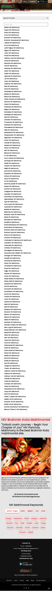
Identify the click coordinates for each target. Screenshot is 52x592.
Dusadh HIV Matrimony (12, 258)
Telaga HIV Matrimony (12, 366)
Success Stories (40, 581)
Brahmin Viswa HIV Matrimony (14, 230)
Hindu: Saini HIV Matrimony (13, 281)
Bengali (8, 520)
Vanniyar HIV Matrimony (12, 384)
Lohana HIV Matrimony (12, 297)
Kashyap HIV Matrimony (12, 68)
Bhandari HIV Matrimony (12, 220)
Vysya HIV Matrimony (11, 391)
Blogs (32, 581)
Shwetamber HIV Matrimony (14, 135)
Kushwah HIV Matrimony (12, 125)
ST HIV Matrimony (10, 156)
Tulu (16, 524)
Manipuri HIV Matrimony (12, 309)
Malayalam (18, 520)
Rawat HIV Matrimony (11, 353)
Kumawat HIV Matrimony (13, 289)
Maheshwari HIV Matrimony (13, 132)
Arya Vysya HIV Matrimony (13, 204)
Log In (25, 1)
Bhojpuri (34, 520)
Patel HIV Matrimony (11, 348)
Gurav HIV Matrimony (11, 276)
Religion (30, 512)
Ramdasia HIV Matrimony (13, 112)
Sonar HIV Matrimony (11, 140)
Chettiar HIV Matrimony (12, 248)
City (37, 512)
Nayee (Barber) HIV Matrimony (15, 330)
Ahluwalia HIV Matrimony (13, 91)
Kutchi (27, 529)
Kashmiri (43, 520)
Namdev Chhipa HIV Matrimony (15, 325)
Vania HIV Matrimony (11, 381)
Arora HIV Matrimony (11, 35)
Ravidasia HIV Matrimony (12, 115)
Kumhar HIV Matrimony (12, 189)
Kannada (19, 529)
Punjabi (29, 524)
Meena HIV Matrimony (12, 317)
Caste (22, 512)
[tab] (26, 18)
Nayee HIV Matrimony (11, 186)
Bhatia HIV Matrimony (11, 94)
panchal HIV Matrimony (12, 171)
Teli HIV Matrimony (10, 66)
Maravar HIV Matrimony (12, 312)
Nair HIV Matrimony (11, 150)
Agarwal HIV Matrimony (12, 76)
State (43, 512)
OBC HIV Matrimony (11, 338)
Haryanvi (10, 529)
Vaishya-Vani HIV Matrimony (14, 58)
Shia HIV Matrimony (11, 86)
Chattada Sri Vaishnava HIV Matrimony (17, 240)
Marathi (9, 524)
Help (27, 581)
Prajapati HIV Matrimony (12, 191)
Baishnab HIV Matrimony (12, 212)
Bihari (43, 529)
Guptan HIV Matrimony (12, 274)
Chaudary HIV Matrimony (13, 243)
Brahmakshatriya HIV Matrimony (15, 225)
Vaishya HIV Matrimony (12, 374)
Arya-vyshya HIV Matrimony (14, 158)
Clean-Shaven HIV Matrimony (14, 99)
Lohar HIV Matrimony (11, 299)
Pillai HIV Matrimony (11, 130)
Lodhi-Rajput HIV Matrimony (14, 48)
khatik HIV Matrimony (11, 163)
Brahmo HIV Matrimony (12, 235)
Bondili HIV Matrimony (11, 222)
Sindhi (27, 520)
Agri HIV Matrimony (11, 202)
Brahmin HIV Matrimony (12, 38)
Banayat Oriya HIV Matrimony (14, 215)
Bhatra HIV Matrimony (12, 97)
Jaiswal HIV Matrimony (12, 43)
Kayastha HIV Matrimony (13, 174)
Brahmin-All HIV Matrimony (13, 402)
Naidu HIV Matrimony (11, 320)
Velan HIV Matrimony (11, 386)
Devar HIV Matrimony (11, 148)
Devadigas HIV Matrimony (13, 250)
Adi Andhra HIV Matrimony (13, 197)
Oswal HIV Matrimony (11, 340)
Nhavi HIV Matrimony (11, 335)
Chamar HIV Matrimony (12, 238)
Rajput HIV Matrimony (11, 50)
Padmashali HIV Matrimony (13, 345)
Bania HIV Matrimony (11, 217)
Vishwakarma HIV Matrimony (14, 389)
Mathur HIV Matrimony (12, 315)
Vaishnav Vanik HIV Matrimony (15, 371)
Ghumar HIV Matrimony (12, 102)
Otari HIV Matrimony (11, 343)
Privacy (22, 581)
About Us (9, 581)
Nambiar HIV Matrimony (12, 322)
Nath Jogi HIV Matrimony (13, 327)
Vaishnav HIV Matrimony (12, 84)
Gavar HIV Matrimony (11, 263)
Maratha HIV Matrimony (12, 63)
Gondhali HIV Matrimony (12, 266)
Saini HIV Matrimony (11, 117)
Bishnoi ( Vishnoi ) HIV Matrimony (15, 409)
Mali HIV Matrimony (11, 307)
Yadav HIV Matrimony (11, 74)
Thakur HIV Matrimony (12, 368)
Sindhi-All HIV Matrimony (12, 404)
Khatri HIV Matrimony (11, 33)
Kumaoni (22, 533)
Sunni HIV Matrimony (11, 89)
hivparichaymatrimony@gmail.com (28, 549)
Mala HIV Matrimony (11, 304)
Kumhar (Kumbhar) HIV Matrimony (16, 407)
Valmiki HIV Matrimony (12, 143)
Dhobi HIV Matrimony (11, 56)
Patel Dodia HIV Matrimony (13, 350)
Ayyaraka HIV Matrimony (13, 207)
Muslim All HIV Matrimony (13, 399)
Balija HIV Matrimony (11, 168)
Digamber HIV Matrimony (13, 138)
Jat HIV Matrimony (10, 79)
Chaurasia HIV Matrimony (13, 245)
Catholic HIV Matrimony (12, 120)
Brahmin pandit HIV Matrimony (15, 184)
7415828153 (28, 547)
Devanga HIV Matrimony (12, 161)
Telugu (43, 524)
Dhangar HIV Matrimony (12, 256)
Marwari (35, 529)
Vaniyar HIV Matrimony (12, 166)
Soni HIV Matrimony (11, 363)
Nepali (30, 533)
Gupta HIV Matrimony (11, 30)
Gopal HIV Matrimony (11, 268)
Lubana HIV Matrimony (12, 302)
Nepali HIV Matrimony (11, 332)
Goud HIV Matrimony (11, 61)
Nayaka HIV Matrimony (12, 145)
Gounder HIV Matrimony (12, 194)
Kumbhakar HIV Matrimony (13, 291)
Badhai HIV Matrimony (12, 209)
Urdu (36, 524)
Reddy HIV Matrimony (11, 356)
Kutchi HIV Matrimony (11, 294)
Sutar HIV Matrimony (11, 179)
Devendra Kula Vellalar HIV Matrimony (17, 253)
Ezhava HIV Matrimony (12, 176)
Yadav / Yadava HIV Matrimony (15, 397)
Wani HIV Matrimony (11, 394)
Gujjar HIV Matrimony (11, 271)
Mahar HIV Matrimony (12, 27)
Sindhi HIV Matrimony (11, 361)
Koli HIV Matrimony (10, 286)
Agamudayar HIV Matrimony (14, 199)
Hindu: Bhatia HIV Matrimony (14, 279)
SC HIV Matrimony (10, 181)
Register (32, 1)
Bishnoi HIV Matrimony (12, 153)
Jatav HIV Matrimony (11, 53)
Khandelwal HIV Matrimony (13, 127)
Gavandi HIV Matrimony (12, 261)
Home (3, 11)
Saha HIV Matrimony (11, 358)
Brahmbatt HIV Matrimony (13, 227)
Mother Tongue (12, 512)
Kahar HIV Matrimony (11, 71)
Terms (16, 581)
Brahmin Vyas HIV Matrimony (14, 232)
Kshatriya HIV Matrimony (13, 107)
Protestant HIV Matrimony (13, 122)
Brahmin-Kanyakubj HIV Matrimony (16, 40)
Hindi (22, 524)
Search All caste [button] (9, 18)
